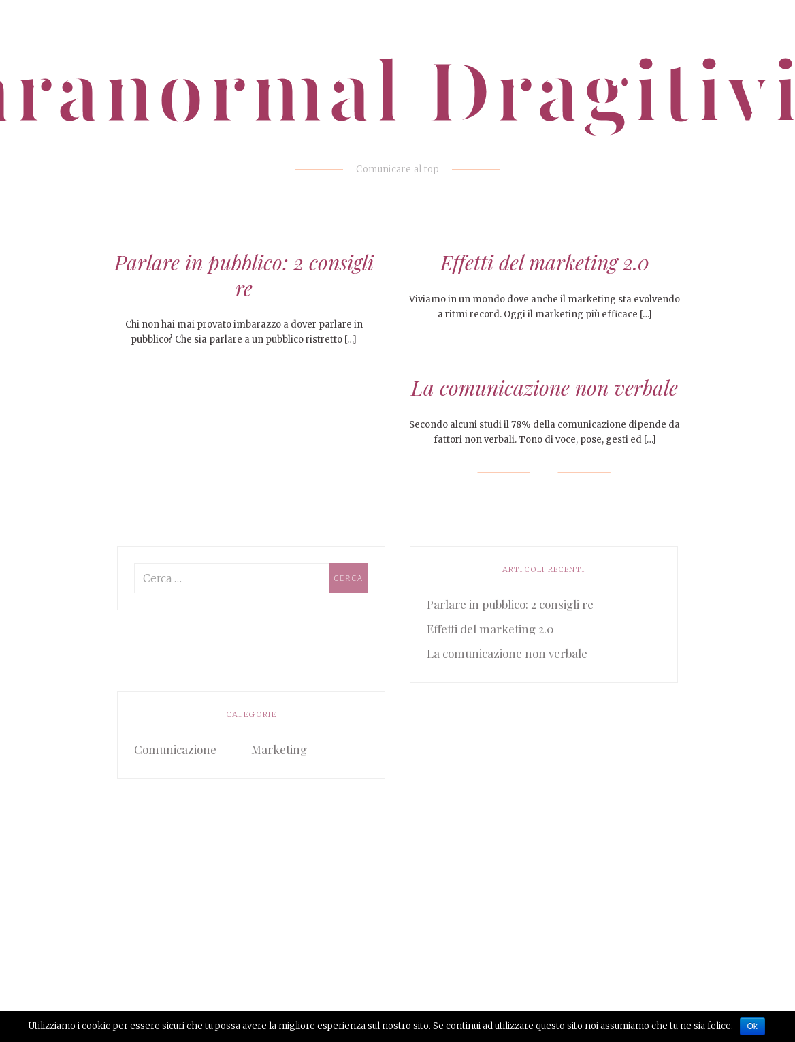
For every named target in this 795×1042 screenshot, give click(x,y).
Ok (752, 1026)
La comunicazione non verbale (544, 387)
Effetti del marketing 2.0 (544, 262)
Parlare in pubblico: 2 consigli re (244, 275)
